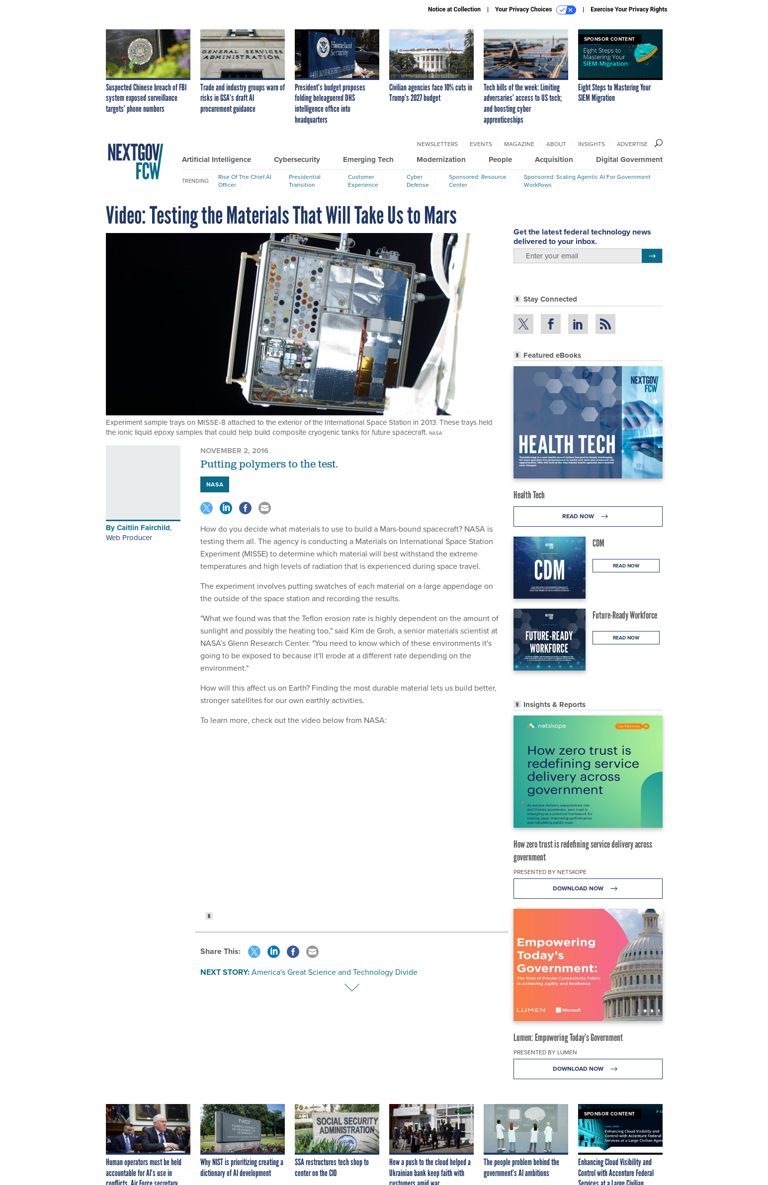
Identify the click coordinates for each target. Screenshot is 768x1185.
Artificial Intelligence (216, 159)
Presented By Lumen (545, 1052)
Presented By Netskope (550, 872)
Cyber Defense (418, 180)
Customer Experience (363, 180)
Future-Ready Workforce (625, 615)
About (556, 144)
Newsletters (437, 144)
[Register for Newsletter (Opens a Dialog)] (652, 256)
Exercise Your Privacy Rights (629, 9)
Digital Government (629, 159)
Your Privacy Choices (535, 9)
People (500, 159)
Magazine (519, 144)
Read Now (587, 516)
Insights (591, 144)
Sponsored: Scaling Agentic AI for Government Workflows (587, 180)
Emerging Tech (368, 159)
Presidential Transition (305, 180)
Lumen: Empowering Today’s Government (568, 1037)
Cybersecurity (297, 159)
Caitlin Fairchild (143, 527)
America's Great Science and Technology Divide (335, 972)
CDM (598, 543)
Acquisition (554, 159)
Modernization (441, 159)
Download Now (588, 888)
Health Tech (529, 495)
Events (481, 144)
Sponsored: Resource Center (478, 180)
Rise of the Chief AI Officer (244, 180)
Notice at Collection (454, 9)
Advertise (632, 144)
